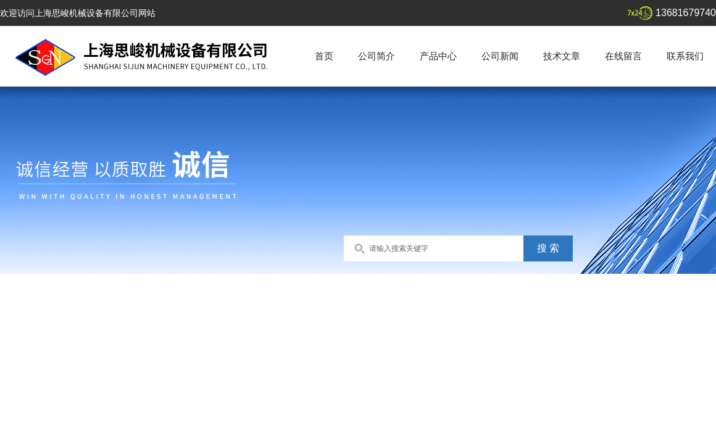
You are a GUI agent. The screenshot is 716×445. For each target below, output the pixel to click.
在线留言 (623, 56)
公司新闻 (499, 56)
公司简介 (376, 56)
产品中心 (438, 56)
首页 (324, 56)
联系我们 (685, 56)
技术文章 (561, 56)
